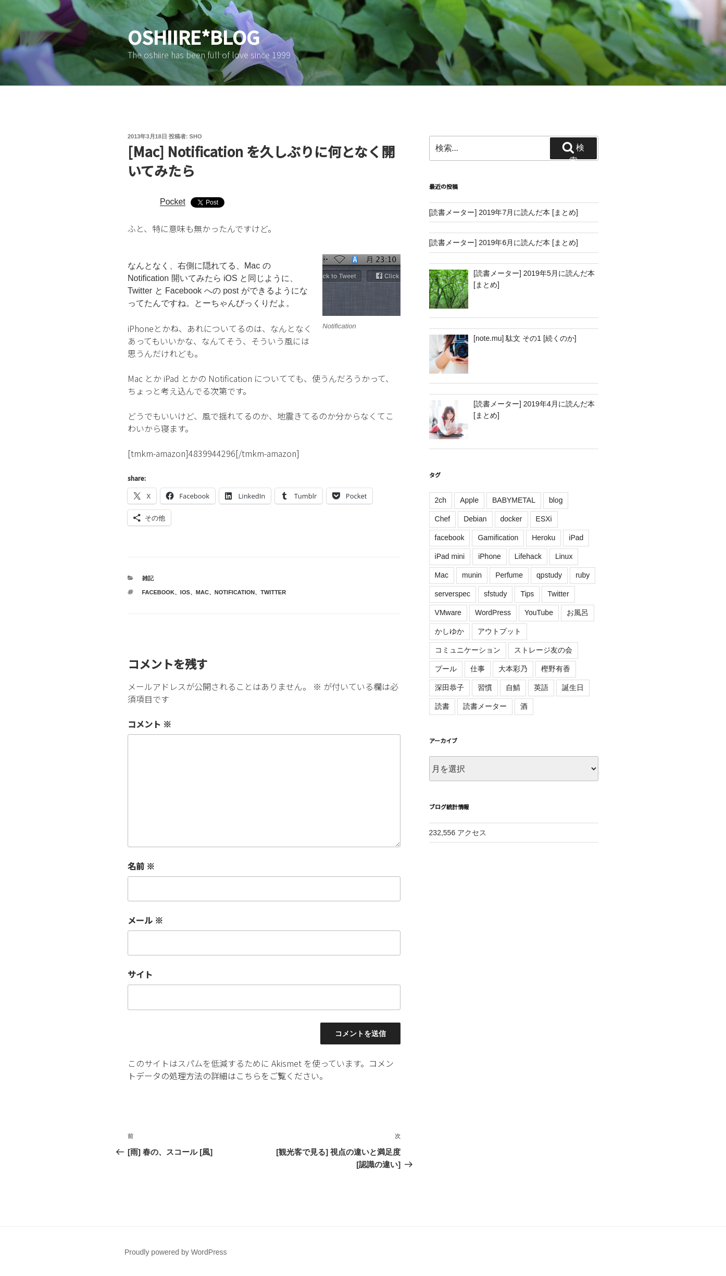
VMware (448, 612)
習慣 (485, 687)
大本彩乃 (513, 669)
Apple (469, 500)
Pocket (172, 201)
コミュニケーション (467, 650)
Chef (442, 519)
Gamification (498, 537)
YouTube (538, 612)
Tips (527, 594)
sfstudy (495, 594)
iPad (576, 537)
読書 (442, 706)
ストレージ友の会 (543, 650)
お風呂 (578, 612)
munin (472, 575)
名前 (141, 866)
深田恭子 (449, 687)
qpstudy (549, 575)
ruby (582, 575)
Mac (202, 592)
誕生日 (573, 687)
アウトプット (499, 631)
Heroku (543, 537)
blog (555, 500)
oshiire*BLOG (194, 36)
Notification (235, 592)
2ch (441, 500)
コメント (149, 724)
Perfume (509, 575)
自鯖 (513, 687)
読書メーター (485, 706)
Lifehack (528, 556)
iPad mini (450, 556)
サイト (140, 974)
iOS (185, 592)
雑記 (148, 578)
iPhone (489, 556)
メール (145, 920)
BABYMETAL (513, 500)
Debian (475, 519)
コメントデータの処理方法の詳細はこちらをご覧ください (261, 1069)
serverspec (452, 594)
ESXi (544, 519)
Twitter (273, 592)
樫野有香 (555, 669)
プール (446, 669)
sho (196, 136)
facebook (158, 592)
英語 (541, 687)
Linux (563, 556)
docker (511, 519)
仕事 (477, 669)
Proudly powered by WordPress (175, 1252)
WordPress (493, 612)
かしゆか (449, 631)
